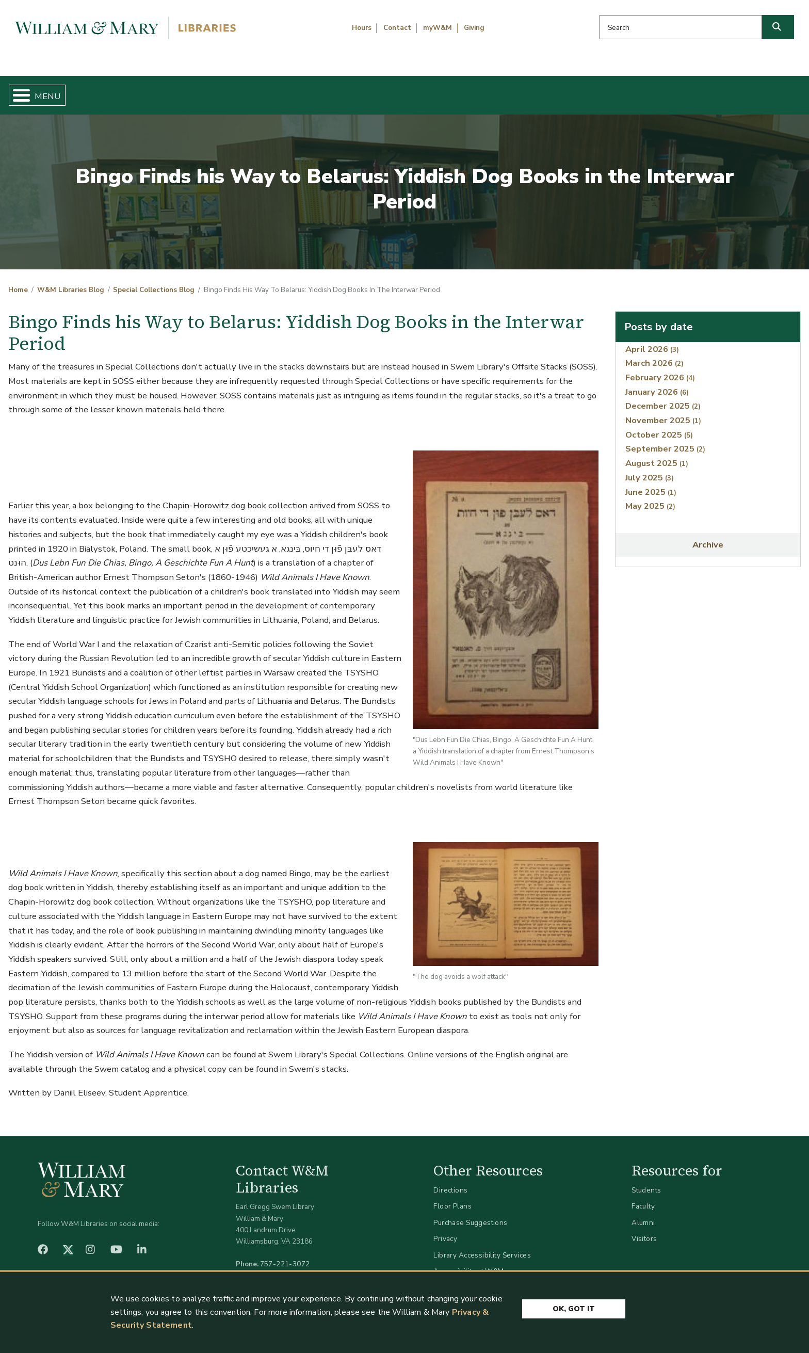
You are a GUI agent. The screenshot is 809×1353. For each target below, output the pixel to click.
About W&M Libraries (615, 91)
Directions (450, 1181)
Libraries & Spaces (463, 91)
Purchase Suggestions (470, 1214)
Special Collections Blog (154, 281)
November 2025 (663, 412)
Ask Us (744, 91)
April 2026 (652, 340)
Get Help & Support (314, 91)
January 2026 (657, 383)
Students (646, 1181)
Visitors (644, 1230)
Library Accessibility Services (482, 1246)
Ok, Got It (574, 1308)
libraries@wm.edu (287, 1267)
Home (62, 91)
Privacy (445, 1230)
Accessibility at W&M (468, 1263)
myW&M (437, 28)
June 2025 (650, 483)
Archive (707, 536)
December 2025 (663, 398)
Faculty (643, 1198)
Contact (397, 28)
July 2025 (649, 469)
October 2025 (659, 426)
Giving (474, 28)
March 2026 (654, 355)
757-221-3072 (285, 1256)
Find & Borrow (173, 91)
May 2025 (650, 498)
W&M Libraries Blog (70, 281)
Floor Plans (452, 1198)
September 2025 (665, 440)
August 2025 (656, 455)
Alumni (643, 1214)
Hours (361, 28)
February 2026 (660, 369)
